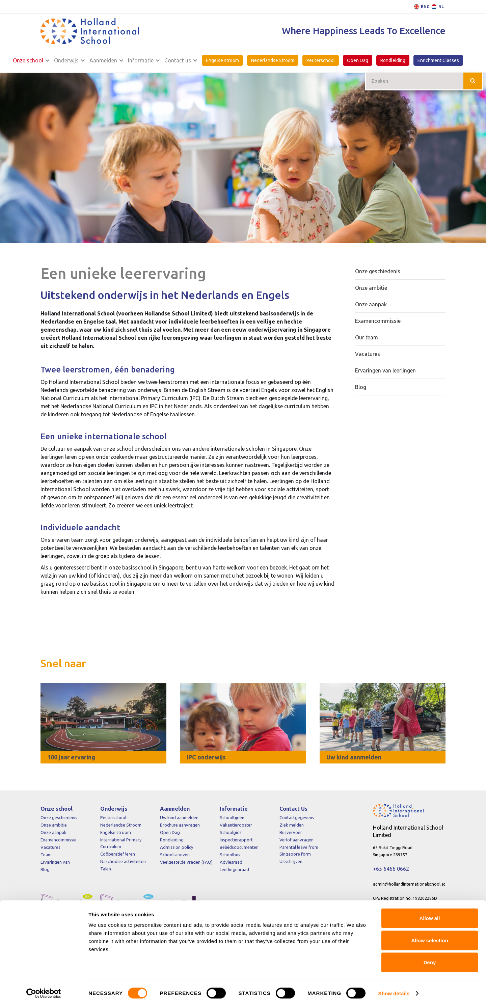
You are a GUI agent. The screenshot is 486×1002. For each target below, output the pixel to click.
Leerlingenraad (234, 869)
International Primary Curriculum (120, 843)
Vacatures (50, 847)
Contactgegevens (296, 817)
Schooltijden (232, 817)
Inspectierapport (236, 839)
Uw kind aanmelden (179, 817)
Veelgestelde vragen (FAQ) (186, 862)
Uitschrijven (290, 861)
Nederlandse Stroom (272, 60)
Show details (394, 989)
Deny (430, 958)
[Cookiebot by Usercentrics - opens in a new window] (43, 989)
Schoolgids (231, 832)
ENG (425, 6)
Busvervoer (290, 832)
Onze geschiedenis (58, 817)
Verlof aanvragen (296, 839)
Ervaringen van (55, 862)
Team (46, 854)
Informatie (141, 60)
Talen (105, 868)
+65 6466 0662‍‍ (391, 869)
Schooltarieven (175, 854)
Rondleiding (392, 60)
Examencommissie (58, 839)
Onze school (27, 60)
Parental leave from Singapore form (298, 850)
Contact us (177, 60)
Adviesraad (231, 862)
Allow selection (429, 936)
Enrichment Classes (438, 60)
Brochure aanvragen (180, 825)
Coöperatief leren (117, 854)
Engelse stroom (222, 60)
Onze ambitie (53, 825)
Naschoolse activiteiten (123, 861)
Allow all (430, 913)
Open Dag (357, 60)
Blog (45, 869)
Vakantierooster (236, 825)
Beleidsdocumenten (239, 847)
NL (441, 6)
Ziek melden (291, 825)
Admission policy (176, 847)
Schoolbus (230, 854)
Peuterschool (320, 60)
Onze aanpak (53, 832)
